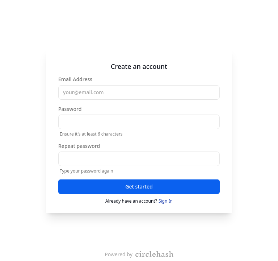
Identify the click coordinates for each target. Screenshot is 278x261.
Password (139, 121)
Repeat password (139, 158)
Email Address (139, 88)
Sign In (166, 201)
